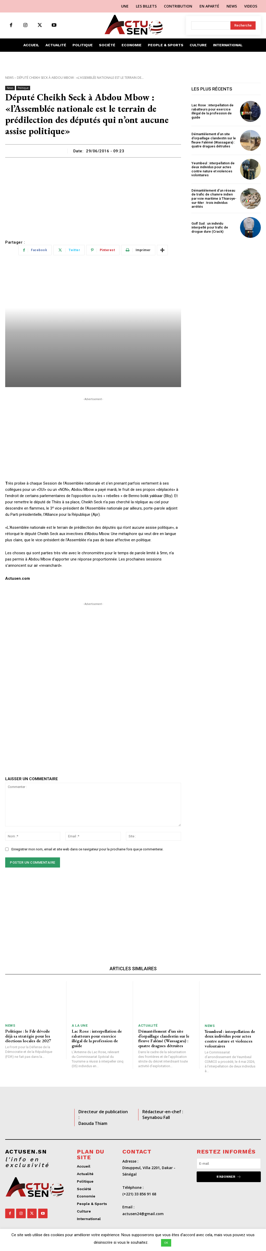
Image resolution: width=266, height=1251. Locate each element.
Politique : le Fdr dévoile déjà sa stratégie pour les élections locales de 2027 (28, 1036)
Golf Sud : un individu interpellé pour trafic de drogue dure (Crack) (209, 227)
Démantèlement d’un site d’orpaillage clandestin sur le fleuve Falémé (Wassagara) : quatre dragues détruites (213, 140)
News (9, 77)
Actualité (148, 1025)
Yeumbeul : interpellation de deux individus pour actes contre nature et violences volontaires (213, 169)
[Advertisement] (93, 196)
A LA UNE (80, 1025)
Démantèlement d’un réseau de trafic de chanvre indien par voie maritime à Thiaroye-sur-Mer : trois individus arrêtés (213, 198)
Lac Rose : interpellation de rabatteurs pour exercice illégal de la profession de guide (212, 111)
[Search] (243, 25)
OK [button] (166, 1243)
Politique (23, 88)
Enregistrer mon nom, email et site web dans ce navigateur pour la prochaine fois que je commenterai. (87, 849)
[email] (229, 1163)
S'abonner (228, 1177)
